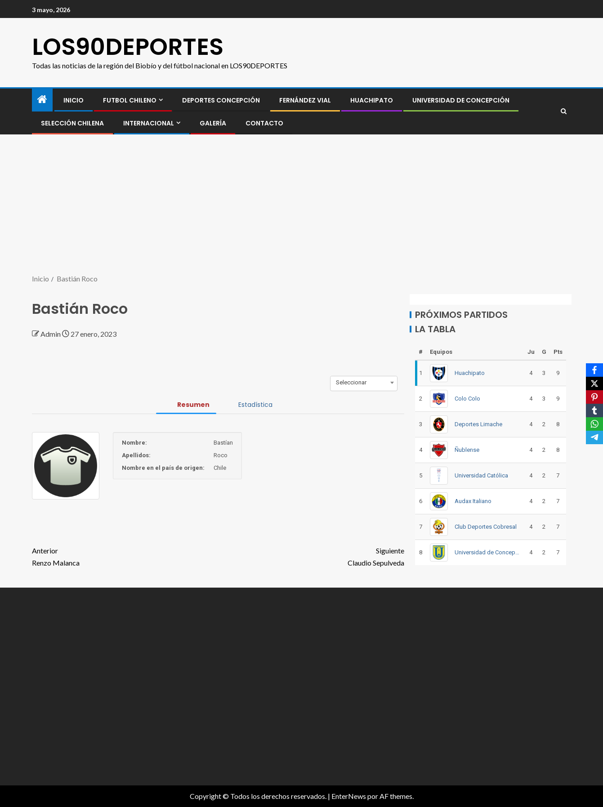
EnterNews (348, 796)
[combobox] (364, 382)
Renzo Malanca (125, 555)
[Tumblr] (594, 410)
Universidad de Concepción (460, 100)
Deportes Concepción (221, 100)
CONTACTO (264, 123)
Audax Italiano (473, 501)
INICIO (73, 100)
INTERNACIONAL (148, 123)
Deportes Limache (478, 424)
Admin (51, 334)
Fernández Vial (305, 100)
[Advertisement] (302, 205)
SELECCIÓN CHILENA (72, 123)
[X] (594, 383)
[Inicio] (42, 99)
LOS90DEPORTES (127, 46)
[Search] (563, 111)
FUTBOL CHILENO (129, 100)
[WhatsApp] (594, 424)
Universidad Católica (481, 475)
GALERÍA (213, 123)
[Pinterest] (594, 397)
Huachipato (371, 100)
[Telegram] (594, 437)
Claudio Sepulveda (311, 555)
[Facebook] (594, 370)
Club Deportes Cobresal (486, 526)
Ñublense (467, 449)
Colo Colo (467, 398)
